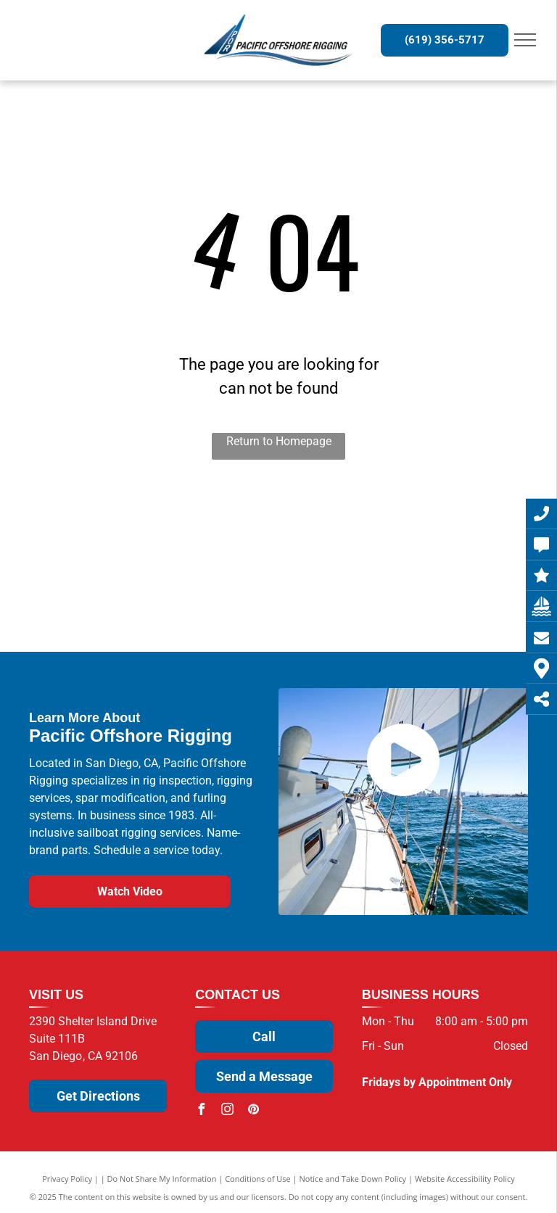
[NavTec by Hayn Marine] (365, 595)
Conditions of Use (258, 1178)
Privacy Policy (67, 1178)
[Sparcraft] (451, 534)
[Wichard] (192, 534)
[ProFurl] (365, 534)
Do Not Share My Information (162, 1178)
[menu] (525, 40)
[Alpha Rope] (451, 595)
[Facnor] (279, 595)
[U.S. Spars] (192, 595)
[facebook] (200, 1111)
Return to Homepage (278, 441)
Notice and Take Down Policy (353, 1178)
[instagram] (227, 1111)
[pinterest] (253, 1111)
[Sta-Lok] (279, 534)
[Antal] (106, 595)
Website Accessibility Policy (465, 1178)
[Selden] (106, 534)
